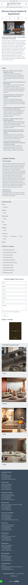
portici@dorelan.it (8, 550)
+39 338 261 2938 (7, 528)
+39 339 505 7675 (7, 488)
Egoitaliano (6, 206)
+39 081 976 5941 (7, 486)
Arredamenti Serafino (6, 472)
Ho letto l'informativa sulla (11, 311)
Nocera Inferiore (13, 236)
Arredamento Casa (12, 7)
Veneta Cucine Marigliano (7, 512)
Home (7, 7)
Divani (17, 7)
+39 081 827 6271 (7, 476)
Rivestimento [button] (5, 216)
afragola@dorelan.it (8, 560)
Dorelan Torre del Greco (7, 492)
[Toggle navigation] (26, 4)
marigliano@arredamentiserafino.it (11, 519)
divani (5, 212)
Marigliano (6, 236)
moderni (5, 224)
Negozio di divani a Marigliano (9, 259)
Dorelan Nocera (5, 533)
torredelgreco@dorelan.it (9, 499)
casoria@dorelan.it (8, 509)
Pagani (21, 236)
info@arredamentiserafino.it (10, 479)
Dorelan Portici (5, 543)
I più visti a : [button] (5, 233)
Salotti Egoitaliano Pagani (8, 272)
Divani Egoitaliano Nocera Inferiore (10, 252)
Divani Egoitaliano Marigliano (8, 249)
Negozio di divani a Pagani (8, 264)
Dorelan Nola (4, 523)
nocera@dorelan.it (8, 540)
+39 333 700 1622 (7, 477)
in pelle (5, 218)
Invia (5, 315)
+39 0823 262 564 (7, 568)
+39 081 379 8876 (7, 517)
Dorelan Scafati (5, 482)
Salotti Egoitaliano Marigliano (8, 270)
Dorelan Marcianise (6, 563)
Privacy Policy (16, 311)
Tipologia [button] (4, 227)
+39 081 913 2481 (7, 557)
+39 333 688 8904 (7, 518)
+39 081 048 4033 (7, 507)
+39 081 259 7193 (7, 537)
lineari (5, 230)
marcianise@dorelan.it (8, 569)
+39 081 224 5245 (7, 547)
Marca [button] (3, 204)
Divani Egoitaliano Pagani (8, 254)
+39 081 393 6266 (7, 496)
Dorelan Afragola (5, 553)
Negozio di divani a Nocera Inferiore (10, 262)
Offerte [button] (4, 242)
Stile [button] (3, 222)
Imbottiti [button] (4, 210)
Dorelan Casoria (5, 502)
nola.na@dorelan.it (8, 530)
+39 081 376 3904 (7, 527)
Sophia (20, 7)
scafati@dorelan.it (8, 489)
